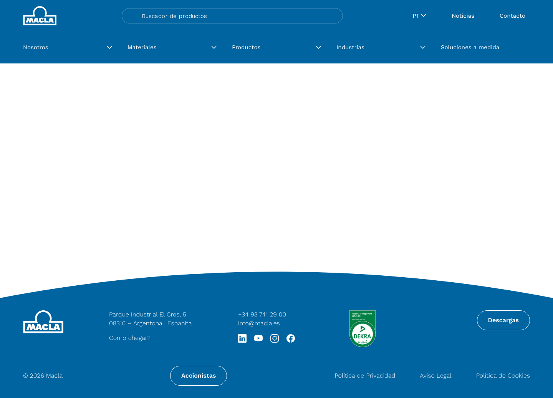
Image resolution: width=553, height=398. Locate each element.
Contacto (512, 15)
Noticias (463, 15)
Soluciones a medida (470, 47)
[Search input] (239, 16)
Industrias (350, 47)
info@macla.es (259, 323)
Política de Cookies (503, 375)
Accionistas (198, 375)
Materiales (142, 47)
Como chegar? (130, 337)
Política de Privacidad (364, 375)
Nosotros (35, 47)
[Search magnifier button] (130, 15)
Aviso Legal (435, 375)
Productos (246, 47)
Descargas (503, 320)
